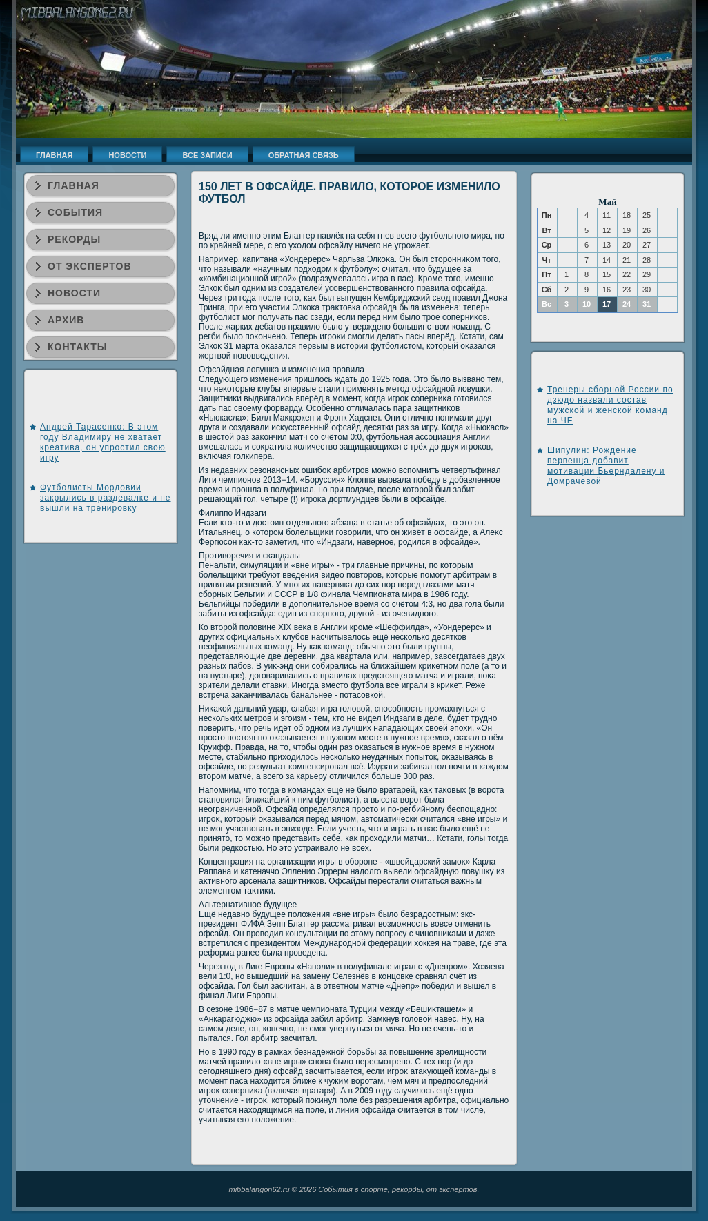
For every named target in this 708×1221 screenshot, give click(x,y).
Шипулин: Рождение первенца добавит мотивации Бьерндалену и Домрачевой (606, 465)
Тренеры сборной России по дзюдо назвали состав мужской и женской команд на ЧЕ (610, 405)
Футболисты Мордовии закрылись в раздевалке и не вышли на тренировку (105, 498)
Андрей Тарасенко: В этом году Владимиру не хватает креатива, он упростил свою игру (103, 442)
